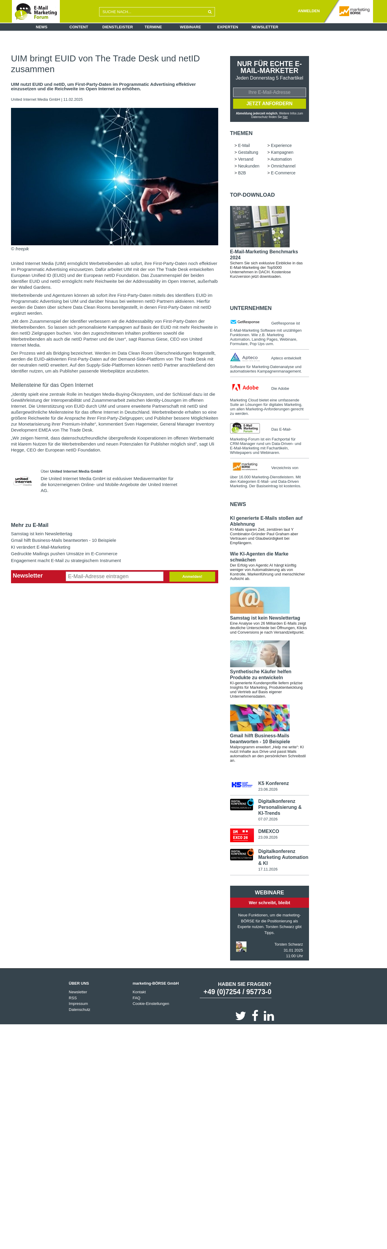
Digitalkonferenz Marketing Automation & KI (283, 857)
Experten (227, 27)
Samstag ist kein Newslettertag (41, 533)
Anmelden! (192, 576)
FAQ (136, 998)
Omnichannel (283, 166)
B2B (242, 172)
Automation (281, 159)
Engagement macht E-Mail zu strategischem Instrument (66, 560)
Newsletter (265, 27)
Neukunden (249, 166)
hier (285, 117)
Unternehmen (251, 308)
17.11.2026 (267, 869)
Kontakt (139, 992)
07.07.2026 (267, 819)
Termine (153, 27)
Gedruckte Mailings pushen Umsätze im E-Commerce (64, 553)
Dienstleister (117, 27)
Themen (241, 133)
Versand (245, 159)
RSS (73, 998)
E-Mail (244, 145)
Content (78, 27)
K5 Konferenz (273, 783)
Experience (281, 145)
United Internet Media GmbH (36, 99)
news (238, 504)
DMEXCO (268, 831)
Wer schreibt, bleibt (269, 902)
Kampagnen (282, 152)
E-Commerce (283, 172)
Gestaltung (248, 152)
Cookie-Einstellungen (150, 1003)
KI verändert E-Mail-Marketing (40, 547)
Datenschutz (79, 1009)
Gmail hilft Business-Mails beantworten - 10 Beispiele (63, 540)
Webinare (190, 27)
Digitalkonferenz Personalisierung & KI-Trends (280, 807)
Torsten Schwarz (288, 944)
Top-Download (252, 195)
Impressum (78, 1003)
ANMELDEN (309, 11)
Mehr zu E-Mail (30, 525)
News (41, 27)
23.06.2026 (267, 789)
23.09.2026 (267, 837)
